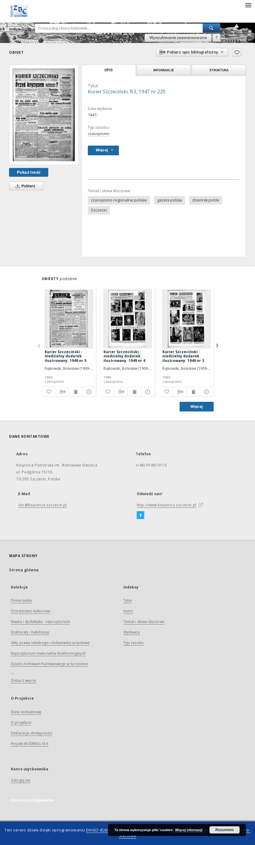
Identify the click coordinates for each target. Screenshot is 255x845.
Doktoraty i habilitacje (30, 632)
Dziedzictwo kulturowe (30, 611)
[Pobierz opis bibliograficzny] (62, 392)
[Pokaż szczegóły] (88, 392)
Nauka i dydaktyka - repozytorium (40, 621)
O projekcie (21, 722)
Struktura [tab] (218, 70)
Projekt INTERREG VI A (29, 743)
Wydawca (131, 632)
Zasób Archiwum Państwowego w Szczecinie (49, 663)
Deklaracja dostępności (31, 733)
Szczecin (99, 210)
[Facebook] (140, 515)
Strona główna (24, 569)
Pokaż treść (28, 172)
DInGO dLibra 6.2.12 (105, 830)
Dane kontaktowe (26, 711)
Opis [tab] (108, 70)
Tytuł (127, 600)
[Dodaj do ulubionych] (237, 52)
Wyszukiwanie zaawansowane (178, 37)
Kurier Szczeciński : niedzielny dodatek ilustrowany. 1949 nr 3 (183, 356)
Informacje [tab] (163, 70)
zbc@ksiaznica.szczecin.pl (42, 505)
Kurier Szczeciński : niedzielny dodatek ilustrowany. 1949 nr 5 (65, 356)
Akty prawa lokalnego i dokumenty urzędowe (50, 642)
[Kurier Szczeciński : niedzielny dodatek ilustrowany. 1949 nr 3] (186, 319)
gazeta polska (169, 200)
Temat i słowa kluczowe (143, 621)
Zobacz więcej (23, 680)
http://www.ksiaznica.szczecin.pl (166, 505)
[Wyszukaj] (211, 28)
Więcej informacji (188, 830)
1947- (92, 115)
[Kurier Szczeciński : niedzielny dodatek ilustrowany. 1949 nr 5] (69, 319)
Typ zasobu (133, 642)
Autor (128, 611)
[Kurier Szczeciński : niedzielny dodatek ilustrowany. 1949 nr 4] (127, 319)
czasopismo (99, 133)
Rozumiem (224, 830)
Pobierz (24, 186)
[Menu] (248, 5)
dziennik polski (205, 200)
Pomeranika (21, 600)
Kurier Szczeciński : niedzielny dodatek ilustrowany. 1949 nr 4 (124, 356)
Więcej (196, 406)
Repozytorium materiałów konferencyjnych (48, 653)
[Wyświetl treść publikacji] (75, 392)
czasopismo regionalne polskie (119, 200)
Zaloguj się (20, 780)
